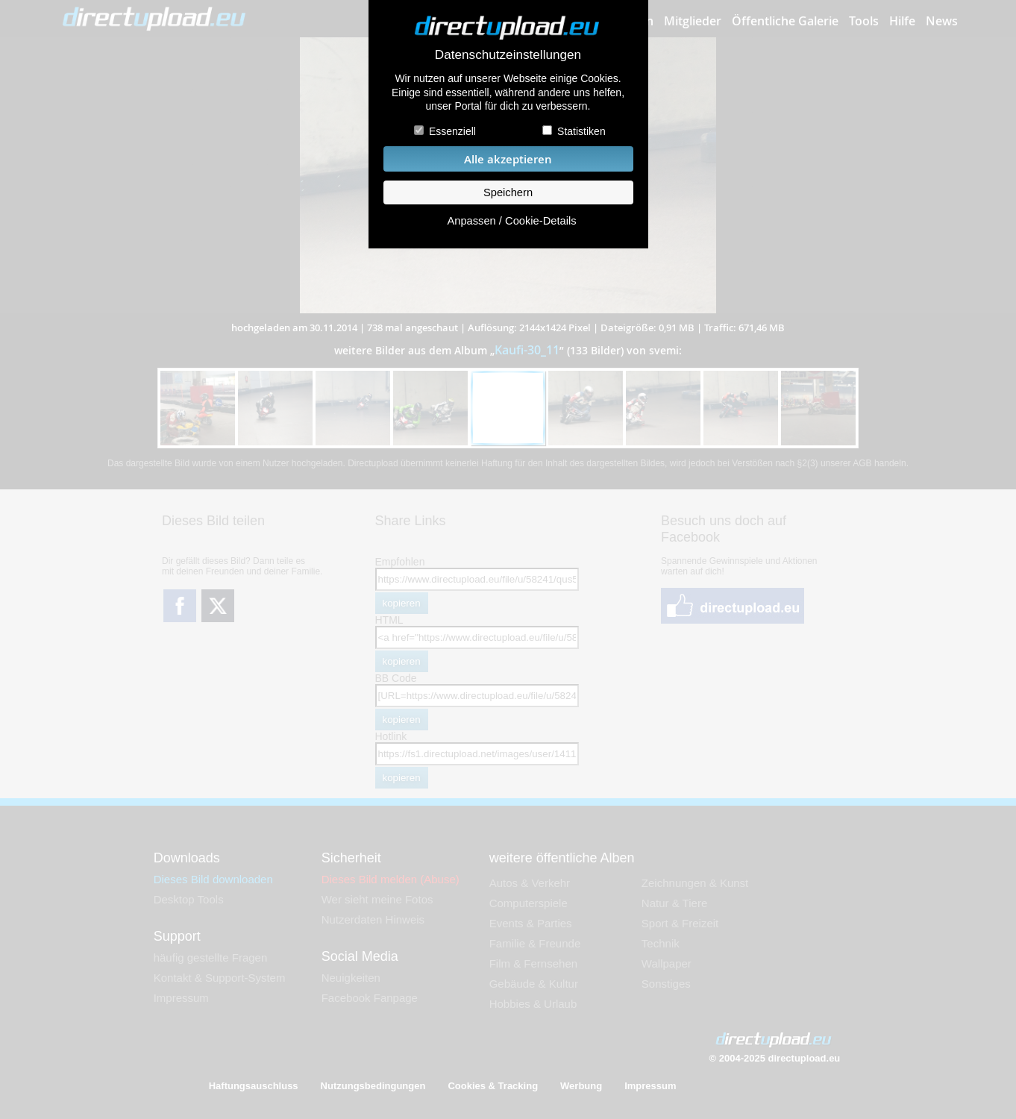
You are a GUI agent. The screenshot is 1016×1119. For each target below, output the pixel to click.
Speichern (508, 192)
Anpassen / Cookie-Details (511, 221)
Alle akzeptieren (508, 159)
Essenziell (452, 131)
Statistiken (581, 131)
